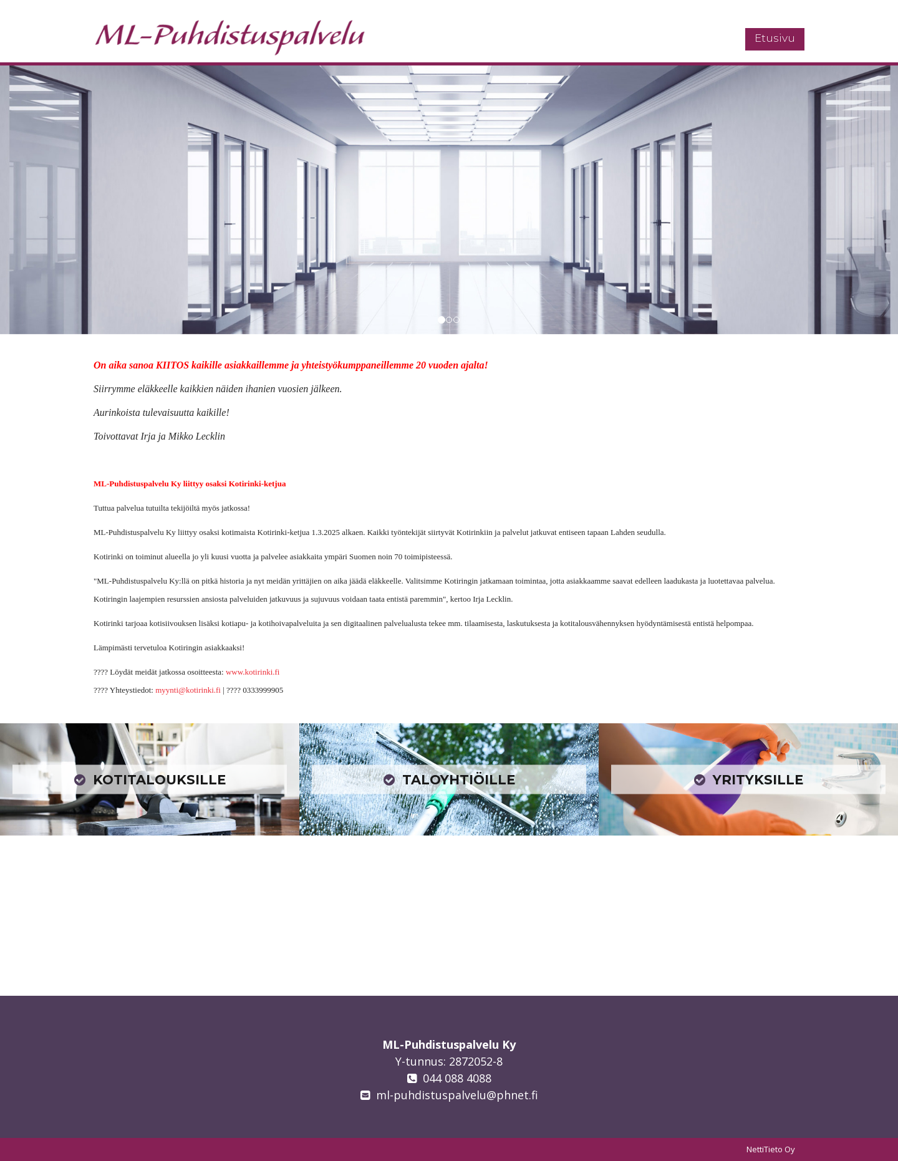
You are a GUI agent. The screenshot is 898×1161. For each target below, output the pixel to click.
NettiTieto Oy (770, 1149)
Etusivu (775, 38)
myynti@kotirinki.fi (188, 690)
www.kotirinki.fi (253, 672)
